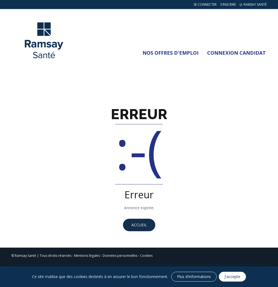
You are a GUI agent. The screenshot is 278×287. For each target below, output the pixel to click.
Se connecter (205, 4)
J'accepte (232, 276)
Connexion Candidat (236, 53)
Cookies (146, 255)
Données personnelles (120, 255)
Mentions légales (87, 255)
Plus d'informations (194, 276)
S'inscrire (228, 4)
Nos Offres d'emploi (170, 53)
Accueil (139, 224)
